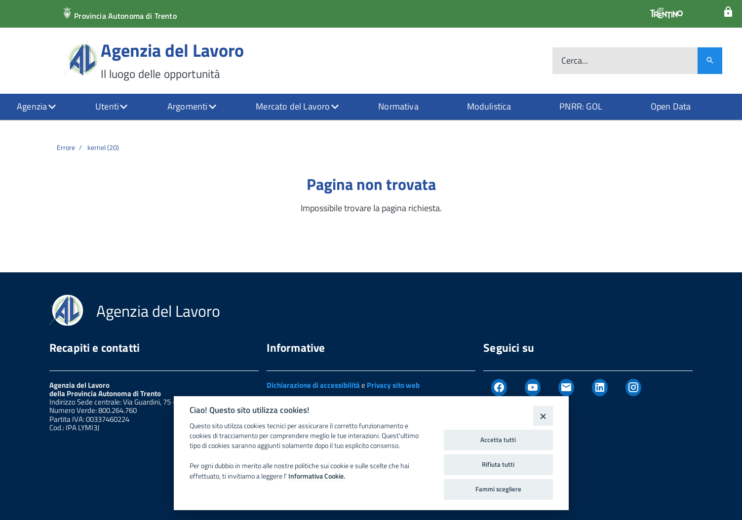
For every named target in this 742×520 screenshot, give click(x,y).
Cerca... (574, 61)
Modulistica (489, 106)
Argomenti (187, 106)
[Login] (728, 12)
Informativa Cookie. (316, 476)
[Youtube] (533, 388)
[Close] (542, 415)
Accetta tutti (498, 440)
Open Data (671, 106)
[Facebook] (499, 388)
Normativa (398, 106)
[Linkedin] (600, 388)
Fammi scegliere (498, 489)
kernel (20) (103, 147)
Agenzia (32, 106)
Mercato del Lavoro (293, 106)
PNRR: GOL (580, 106)
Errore (66, 147)
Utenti (107, 106)
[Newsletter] (566, 388)
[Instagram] (633, 388)
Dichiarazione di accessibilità (313, 385)
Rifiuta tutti (498, 464)
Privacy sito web (393, 385)
